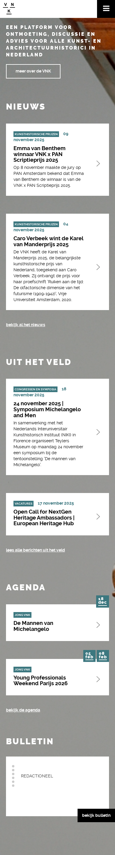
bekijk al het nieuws (25, 324)
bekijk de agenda (23, 710)
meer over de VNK (33, 71)
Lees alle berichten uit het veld (35, 550)
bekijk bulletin (96, 815)
